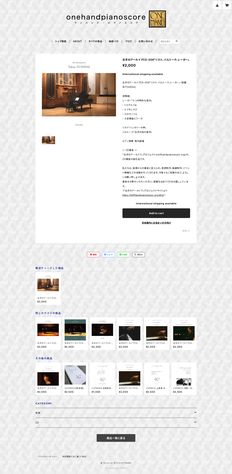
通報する (186, 231)
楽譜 (37, 412)
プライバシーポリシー (47, 456)
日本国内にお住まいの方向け (156, 222)
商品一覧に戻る (116, 438)
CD (37, 422)
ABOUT (77, 41)
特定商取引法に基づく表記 (74, 456)
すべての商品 (95, 41)
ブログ (128, 41)
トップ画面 (60, 41)
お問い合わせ (146, 41)
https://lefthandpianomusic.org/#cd (143, 195)
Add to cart (156, 213)
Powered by (116, 468)
